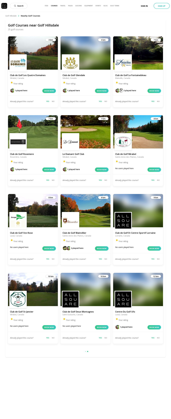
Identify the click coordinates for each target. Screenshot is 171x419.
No (53, 101)
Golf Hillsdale (12, 16)
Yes (47, 101)
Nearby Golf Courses (30, 16)
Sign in (144, 6)
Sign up (161, 6)
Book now (49, 91)
